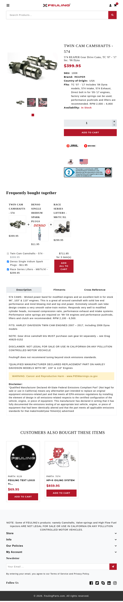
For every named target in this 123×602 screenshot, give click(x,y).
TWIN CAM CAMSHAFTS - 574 (17, 208)
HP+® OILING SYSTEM (60, 481)
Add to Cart (23, 497)
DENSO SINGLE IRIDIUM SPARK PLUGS (37, 213)
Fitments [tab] (58, 290)
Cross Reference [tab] (92, 290)
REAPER (79, 77)
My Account (14, 553)
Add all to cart (63, 266)
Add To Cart (90, 132)
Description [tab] (23, 290)
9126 (19, 477)
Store (10, 534)
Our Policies (14, 547)
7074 (58, 477)
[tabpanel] (20, 102)
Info (9, 540)
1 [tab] (33, 115)
